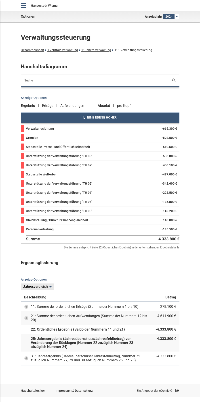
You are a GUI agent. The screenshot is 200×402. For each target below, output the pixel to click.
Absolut (104, 106)
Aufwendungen (72, 106)
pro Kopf (124, 106)
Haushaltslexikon (33, 390)
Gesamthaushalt (32, 50)
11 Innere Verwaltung (96, 50)
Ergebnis (28, 106)
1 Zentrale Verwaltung (62, 50)
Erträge (47, 106)
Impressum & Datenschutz (74, 390)
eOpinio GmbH (169, 390)
